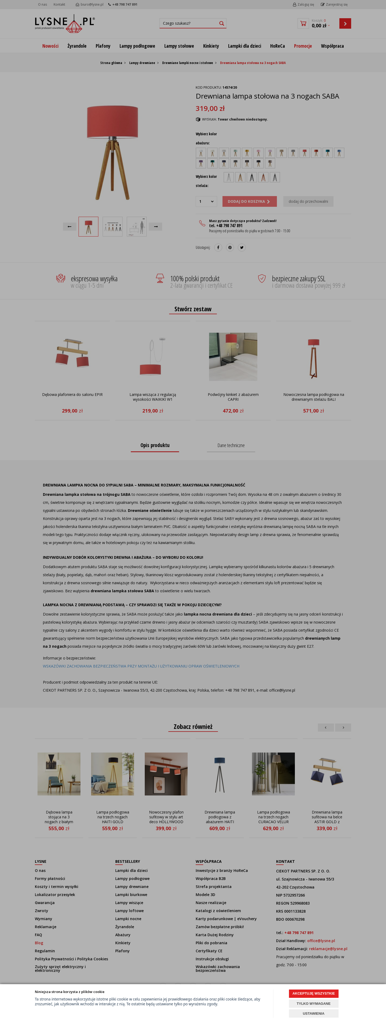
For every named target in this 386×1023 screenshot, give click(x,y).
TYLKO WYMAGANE (314, 1004)
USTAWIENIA (314, 1013)
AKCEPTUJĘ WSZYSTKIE (313, 993)
